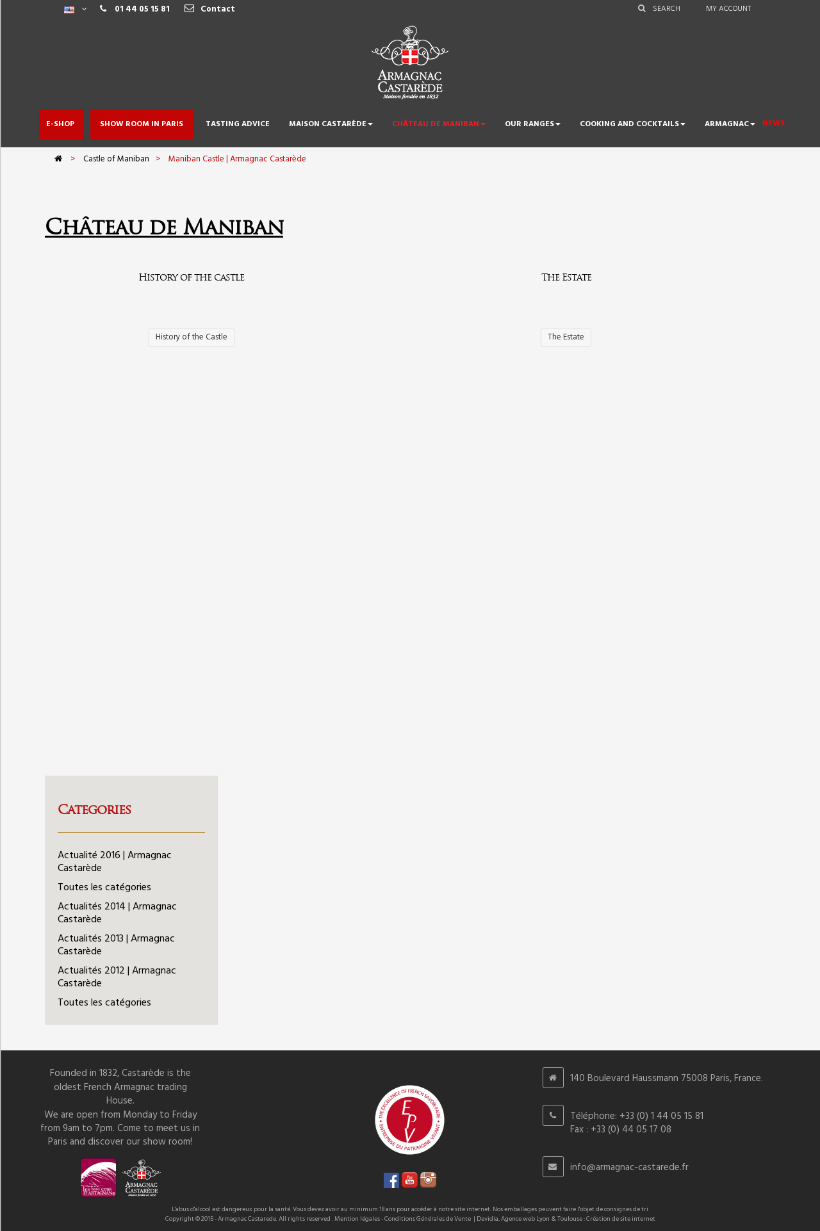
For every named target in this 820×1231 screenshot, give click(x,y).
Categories (94, 809)
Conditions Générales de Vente (427, 1219)
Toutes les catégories (104, 887)
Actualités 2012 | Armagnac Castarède (117, 977)
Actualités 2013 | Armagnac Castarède (116, 945)
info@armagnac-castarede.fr (629, 1167)
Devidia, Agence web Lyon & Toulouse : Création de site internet (566, 1219)
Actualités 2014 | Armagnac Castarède (117, 913)
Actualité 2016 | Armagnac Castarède (115, 862)
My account (728, 9)
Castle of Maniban (116, 159)
